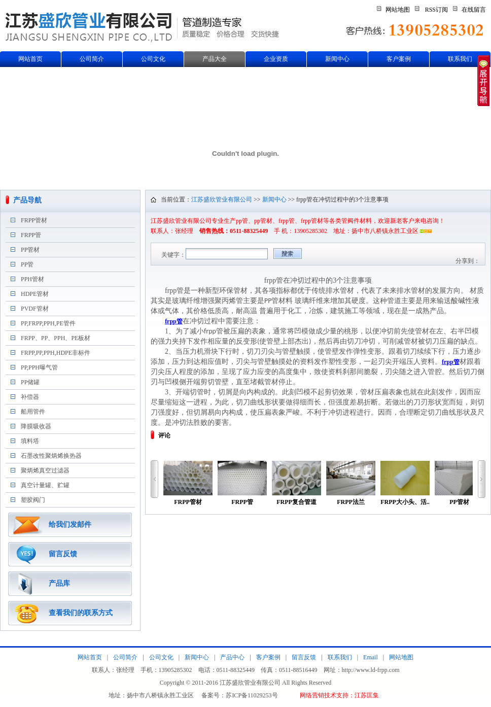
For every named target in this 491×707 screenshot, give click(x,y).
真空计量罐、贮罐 (45, 485)
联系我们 (460, 58)
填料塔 (30, 441)
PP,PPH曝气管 (39, 367)
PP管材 (30, 249)
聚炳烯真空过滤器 (45, 470)
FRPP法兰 (350, 483)
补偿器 (30, 396)
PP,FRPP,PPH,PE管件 (48, 323)
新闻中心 (337, 58)
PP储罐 (30, 382)
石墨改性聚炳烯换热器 (51, 455)
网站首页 (30, 58)
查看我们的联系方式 (81, 613)
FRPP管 (31, 235)
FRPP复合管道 (296, 483)
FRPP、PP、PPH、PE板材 (55, 338)
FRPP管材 (34, 220)
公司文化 (153, 58)
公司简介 (92, 58)
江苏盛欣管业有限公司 (221, 199)
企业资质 (276, 58)
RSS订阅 (436, 9)
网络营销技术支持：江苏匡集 (339, 695)
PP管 (27, 264)
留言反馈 (63, 554)
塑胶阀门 (33, 499)
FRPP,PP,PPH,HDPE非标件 (55, 352)
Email (370, 657)
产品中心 (232, 657)
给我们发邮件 (70, 524)
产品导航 (27, 200)
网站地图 (397, 9)
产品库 (59, 583)
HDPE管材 (35, 293)
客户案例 (399, 58)
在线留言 (474, 9)
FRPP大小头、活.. (405, 483)
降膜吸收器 (36, 426)
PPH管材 (32, 279)
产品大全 (214, 58)
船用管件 (33, 411)
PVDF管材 (35, 308)
